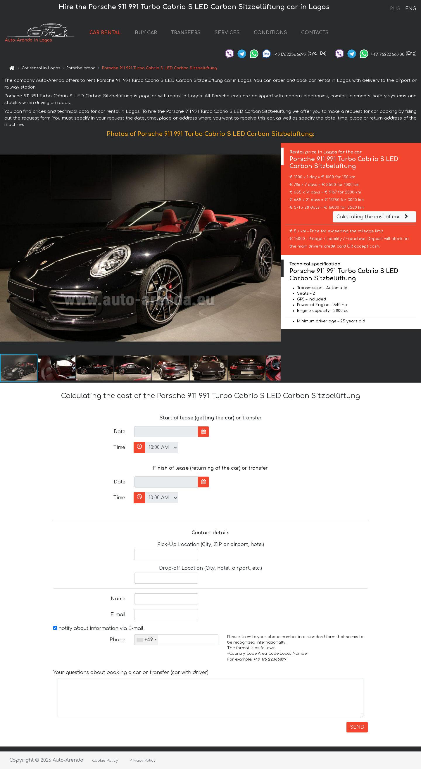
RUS (395, 8)
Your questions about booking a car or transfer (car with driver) (130, 672)
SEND (357, 727)
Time (119, 447)
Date (119, 431)
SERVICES (227, 32)
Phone (117, 639)
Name (118, 599)
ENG (410, 8)
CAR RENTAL (105, 32)
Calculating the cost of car (373, 217)
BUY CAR (146, 32)
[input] (166, 431)
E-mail (118, 614)
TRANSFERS (186, 32)
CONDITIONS (270, 32)
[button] (275, 248)
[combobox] (146, 640)
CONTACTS (315, 32)
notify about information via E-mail (98, 628)
